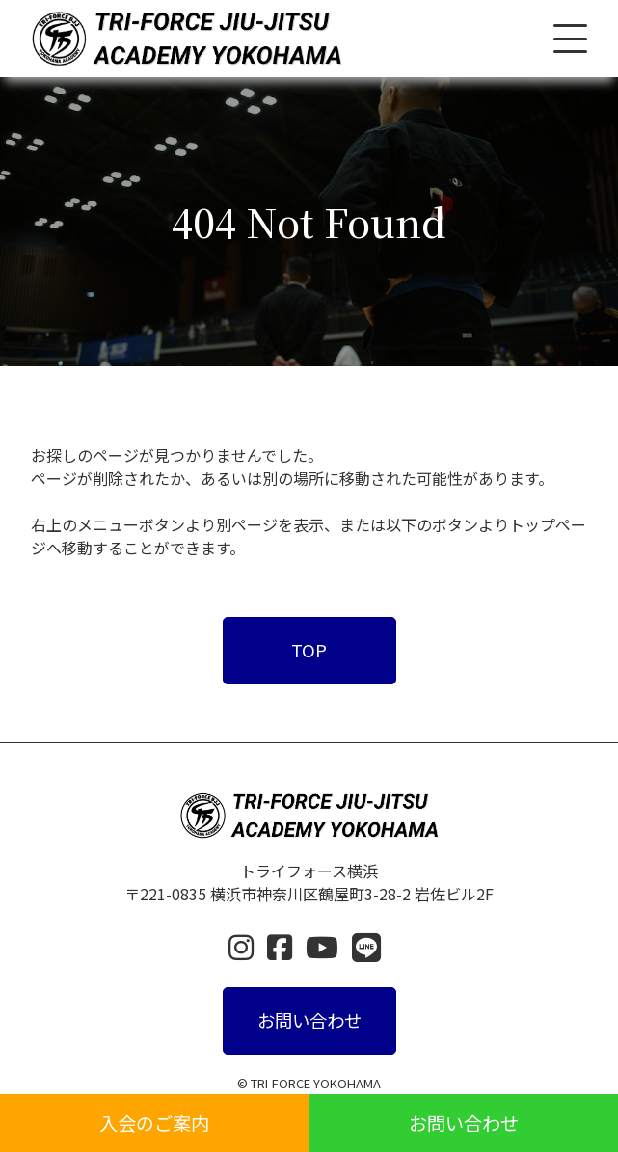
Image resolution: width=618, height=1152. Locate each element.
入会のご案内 (154, 1123)
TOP (309, 649)
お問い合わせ (464, 1123)
